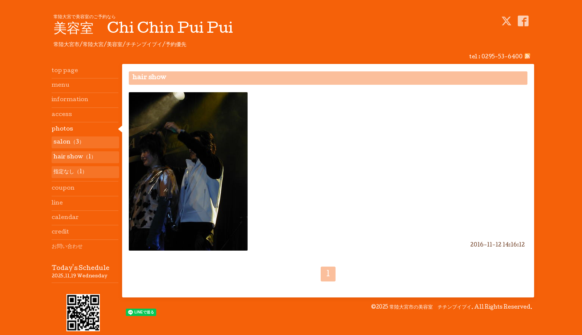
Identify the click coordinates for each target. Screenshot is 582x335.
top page (65, 71)
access (62, 115)
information (70, 100)
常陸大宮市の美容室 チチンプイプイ (430, 307)
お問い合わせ (67, 247)
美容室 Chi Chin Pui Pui (143, 29)
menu (60, 85)
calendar (65, 218)
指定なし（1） (70, 172)
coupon (63, 188)
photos (62, 129)
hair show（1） (74, 157)
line (57, 203)
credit (60, 232)
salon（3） (68, 142)
